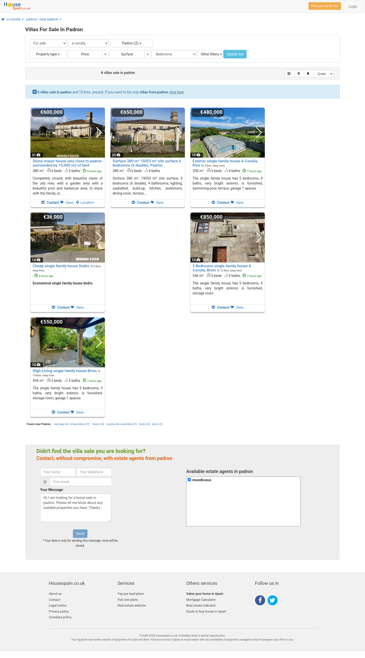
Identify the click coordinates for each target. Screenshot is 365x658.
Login (353, 6)
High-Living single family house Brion (65, 371)
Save (66, 203)
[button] (22, 19)
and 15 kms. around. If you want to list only (110, 92)
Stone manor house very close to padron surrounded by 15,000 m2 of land (67, 163)
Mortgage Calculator (201, 600)
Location (85, 203)
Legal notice (57, 605)
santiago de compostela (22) (71, 424)
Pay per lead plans (131, 594)
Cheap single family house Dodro (61, 266)
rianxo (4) (98, 424)
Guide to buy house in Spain (206, 611)
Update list (235, 54)
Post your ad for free (325, 6)
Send (80, 534)
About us (55, 594)
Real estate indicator (201, 605)
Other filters (211, 54)
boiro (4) (144, 424)
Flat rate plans (128, 600)
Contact (54, 600)
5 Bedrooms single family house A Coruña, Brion (222, 268)
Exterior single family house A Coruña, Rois (225, 163)
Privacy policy (59, 611)
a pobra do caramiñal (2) (121, 424)
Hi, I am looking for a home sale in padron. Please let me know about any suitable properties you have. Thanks (75, 507)
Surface (127, 54)
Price (85, 54)
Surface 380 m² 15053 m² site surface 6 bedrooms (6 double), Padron (147, 163)
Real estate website (132, 605)
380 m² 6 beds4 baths (136, 170)
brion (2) (157, 424)
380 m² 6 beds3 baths (67, 170)
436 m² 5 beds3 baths (67, 380)
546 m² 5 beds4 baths (227, 275)
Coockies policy (60, 617)
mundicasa (201, 480)
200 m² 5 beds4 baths (227, 170)
